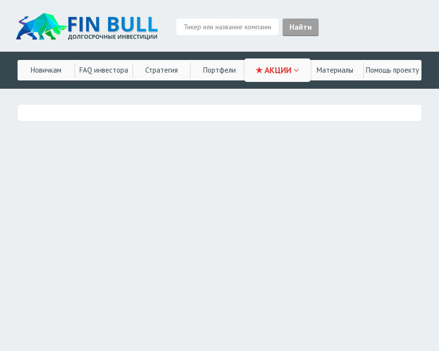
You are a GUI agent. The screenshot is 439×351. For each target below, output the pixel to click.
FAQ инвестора (103, 70)
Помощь (392, 70)
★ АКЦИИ (277, 70)
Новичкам (46, 70)
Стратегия (161, 70)
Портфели (219, 70)
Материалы (335, 70)
